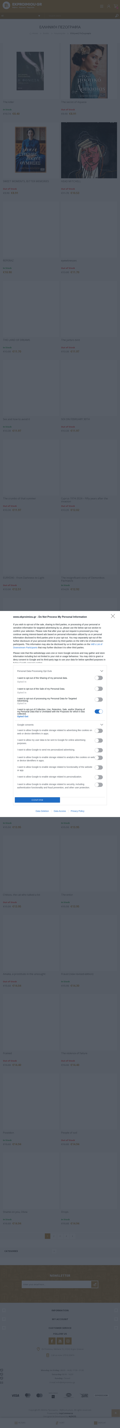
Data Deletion (42, 811)
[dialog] (60, 714)
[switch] (99, 678)
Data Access (60, 811)
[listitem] (60, 671)
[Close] (114, 617)
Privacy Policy (77, 811)
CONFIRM (37, 800)
